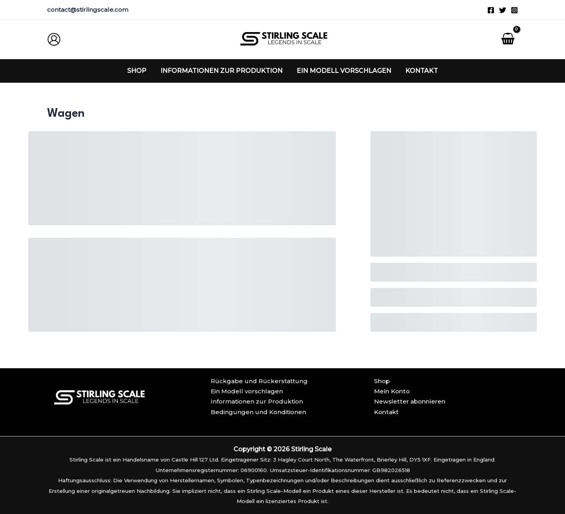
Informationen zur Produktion (257, 401)
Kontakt (387, 412)
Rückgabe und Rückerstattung (259, 381)
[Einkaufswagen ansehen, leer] (508, 39)
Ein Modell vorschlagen (247, 391)
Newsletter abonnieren (410, 401)
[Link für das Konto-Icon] (54, 39)
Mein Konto (392, 391)
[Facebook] (490, 10)
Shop (382, 381)
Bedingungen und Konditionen (258, 412)
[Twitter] (502, 10)
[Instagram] (514, 10)
